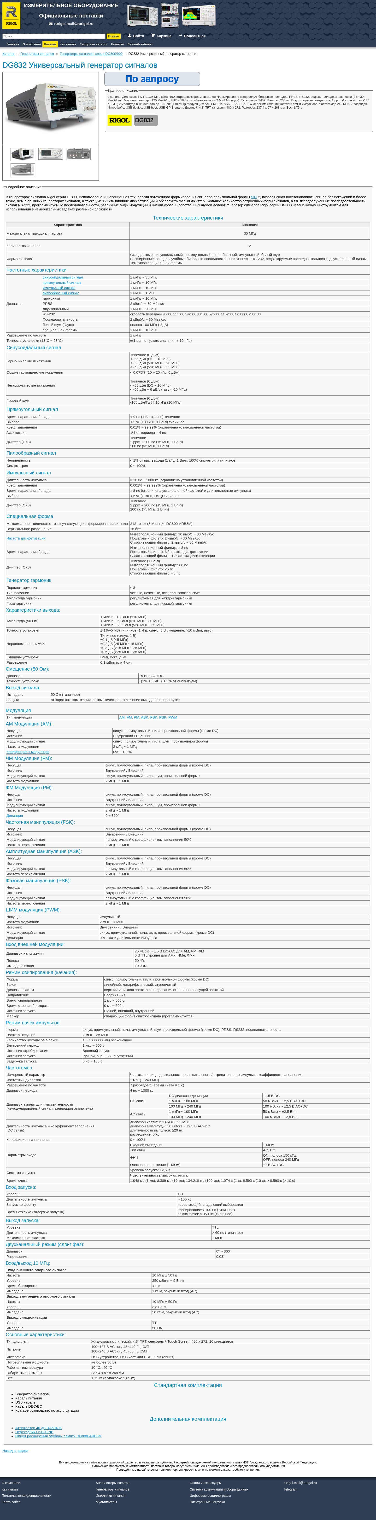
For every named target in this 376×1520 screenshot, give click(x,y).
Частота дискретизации (26, 538)
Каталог (50, 44)
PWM (172, 717)
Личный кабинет (140, 44)
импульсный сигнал (59, 288)
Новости (117, 44)
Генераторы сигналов (112, 1489)
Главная (12, 44)
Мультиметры (106, 1502)
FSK (153, 717)
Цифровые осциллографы (210, 1495)
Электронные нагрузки (207, 1502)
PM (136, 717)
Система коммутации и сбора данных (219, 1489)
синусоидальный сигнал (63, 277)
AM (122, 717)
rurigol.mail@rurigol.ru (73, 24)
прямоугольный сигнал (62, 282)
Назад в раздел (15, 1451)
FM (129, 717)
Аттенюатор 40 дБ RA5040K (38, 1428)
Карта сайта (11, 1502)
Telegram (291, 1489)
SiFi (254, 197)
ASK (144, 717)
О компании (32, 44)
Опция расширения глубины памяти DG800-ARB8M (58, 1436)
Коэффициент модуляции (27, 752)
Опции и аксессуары (206, 1483)
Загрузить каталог (94, 44)
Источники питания (110, 1495)
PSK (162, 717)
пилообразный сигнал (61, 293)
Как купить (68, 44)
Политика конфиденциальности (26, 1495)
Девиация (14, 815)
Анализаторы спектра (112, 1483)
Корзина (164, 36)
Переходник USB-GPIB (34, 1432)
